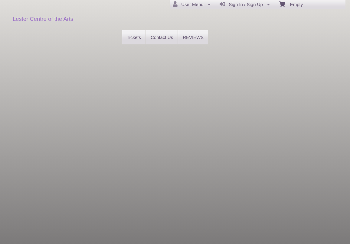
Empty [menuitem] (291, 4)
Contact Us (162, 37)
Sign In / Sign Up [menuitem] (245, 4)
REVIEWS (193, 37)
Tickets (134, 37)
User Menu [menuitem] (192, 4)
